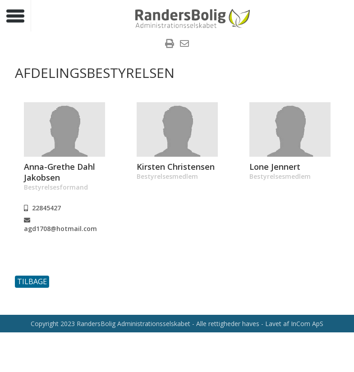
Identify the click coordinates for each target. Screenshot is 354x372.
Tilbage (32, 281)
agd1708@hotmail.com (60, 225)
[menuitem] (169, 44)
